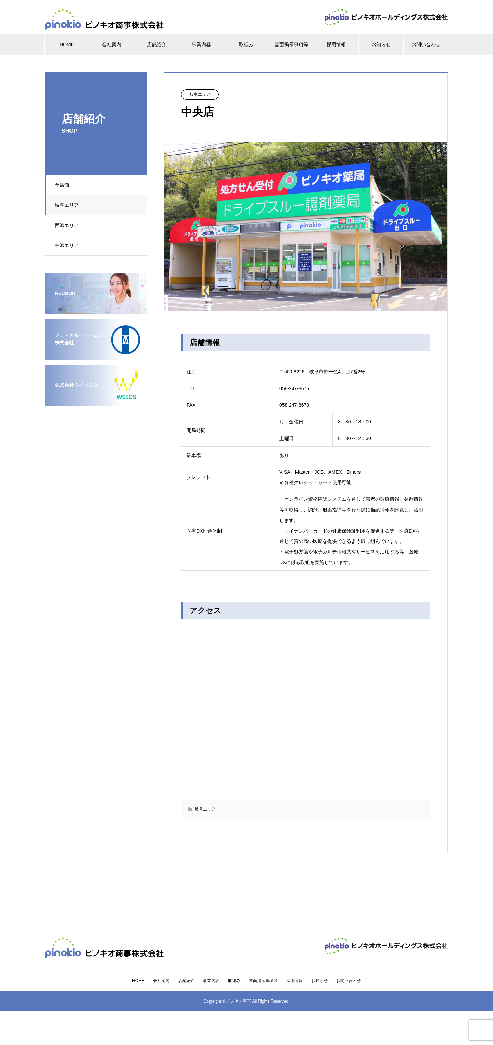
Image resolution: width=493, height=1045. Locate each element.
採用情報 (336, 44)
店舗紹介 (156, 44)
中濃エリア (67, 245)
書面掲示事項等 (291, 44)
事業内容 (201, 44)
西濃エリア (67, 225)
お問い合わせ (426, 44)
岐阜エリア (67, 205)
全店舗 (62, 185)
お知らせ (381, 44)
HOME (67, 44)
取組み (246, 44)
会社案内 (111, 44)
